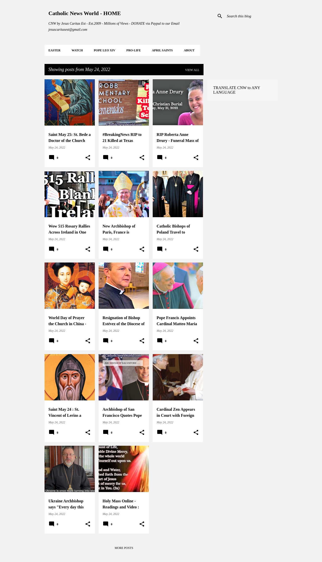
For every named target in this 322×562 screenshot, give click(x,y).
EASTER (55, 50)
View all (192, 70)
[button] (88, 158)
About (189, 50)
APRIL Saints (162, 50)
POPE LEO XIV (104, 50)
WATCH (77, 50)
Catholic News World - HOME (85, 13)
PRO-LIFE (133, 50)
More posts (124, 548)
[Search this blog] (251, 16)
